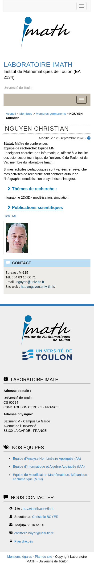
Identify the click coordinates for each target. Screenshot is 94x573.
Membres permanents (51, 113)
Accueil (11, 113)
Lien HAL (10, 216)
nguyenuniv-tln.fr (30, 282)
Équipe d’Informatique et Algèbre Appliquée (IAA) (49, 466)
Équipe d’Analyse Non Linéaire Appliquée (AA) (47, 458)
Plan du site (43, 556)
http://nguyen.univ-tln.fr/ (38, 286)
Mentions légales (19, 556)
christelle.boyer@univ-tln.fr (33, 533)
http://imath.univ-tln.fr (38, 508)
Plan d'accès (23, 541)
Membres (25, 113)
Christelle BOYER (45, 517)
